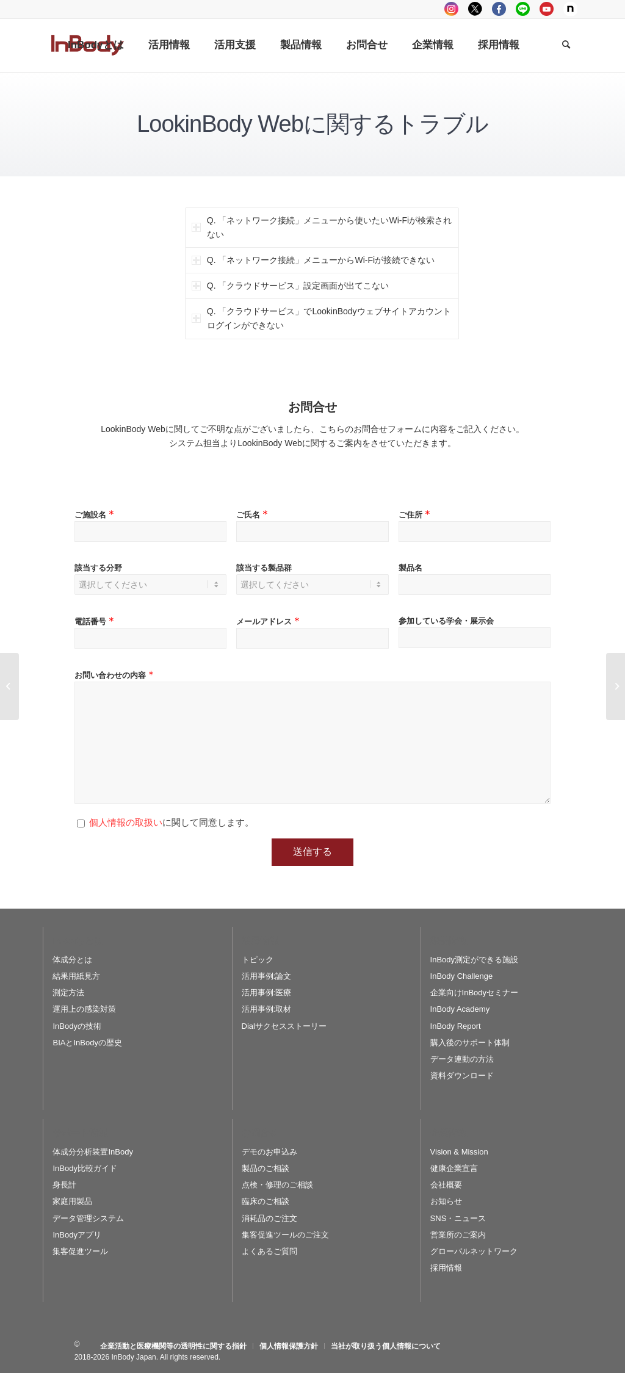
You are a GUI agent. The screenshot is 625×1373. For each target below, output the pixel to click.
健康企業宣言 (454, 1168)
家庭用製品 (72, 1201)
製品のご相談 (265, 1168)
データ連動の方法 (462, 1059)
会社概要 (446, 1184)
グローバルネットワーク (474, 1251)
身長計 (64, 1184)
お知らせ (446, 1201)
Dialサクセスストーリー (284, 1026)
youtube (547, 9)
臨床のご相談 (265, 1201)
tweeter (475, 9)
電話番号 (95, 621)
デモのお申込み (269, 1151)
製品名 (410, 567)
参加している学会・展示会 (446, 620)
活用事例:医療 (267, 992)
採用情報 (446, 1267)
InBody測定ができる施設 (474, 959)
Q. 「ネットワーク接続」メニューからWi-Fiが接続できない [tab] (313, 260)
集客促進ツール (80, 1251)
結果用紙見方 (76, 976)
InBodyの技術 (76, 1026)
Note (570, 9)
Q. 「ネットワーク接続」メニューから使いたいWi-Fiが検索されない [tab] (322, 227)
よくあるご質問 (269, 1251)
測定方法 (68, 992)
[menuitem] (96, 45)
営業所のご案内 (458, 1234)
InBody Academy (460, 1009)
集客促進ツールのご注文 (285, 1234)
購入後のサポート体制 (470, 1042)
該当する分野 (98, 567)
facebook (499, 9)
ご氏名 (253, 514)
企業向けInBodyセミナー (474, 992)
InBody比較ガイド (84, 1168)
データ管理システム (88, 1218)
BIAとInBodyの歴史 (86, 1042)
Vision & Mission (459, 1151)
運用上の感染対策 (84, 1009)
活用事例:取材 (267, 1009)
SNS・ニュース (458, 1218)
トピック (257, 959)
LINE (523, 9)
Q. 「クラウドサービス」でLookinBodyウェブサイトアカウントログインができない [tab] (321, 318)
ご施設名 (95, 514)
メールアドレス (269, 621)
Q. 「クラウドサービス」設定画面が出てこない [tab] (290, 285)
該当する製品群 (264, 567)
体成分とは (72, 959)
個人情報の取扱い (125, 822)
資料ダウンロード (462, 1075)
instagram (451, 9)
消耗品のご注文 (269, 1218)
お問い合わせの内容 (115, 675)
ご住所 (416, 514)
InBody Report (455, 1026)
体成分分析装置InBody (92, 1151)
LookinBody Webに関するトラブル (312, 124)
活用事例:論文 (267, 976)
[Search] (566, 45)
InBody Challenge (461, 976)
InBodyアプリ (76, 1234)
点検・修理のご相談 (277, 1184)
